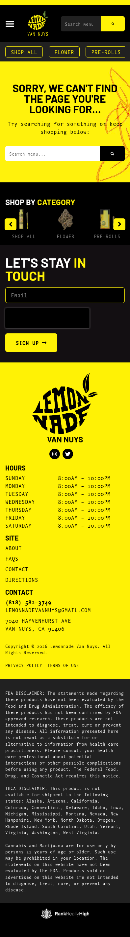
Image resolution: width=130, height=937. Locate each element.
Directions (21, 579)
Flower (64, 52)
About (13, 547)
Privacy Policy (23, 665)
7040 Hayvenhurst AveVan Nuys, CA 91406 (38, 624)
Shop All (24, 52)
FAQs (11, 558)
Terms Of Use (63, 665)
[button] (9, 23)
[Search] (113, 23)
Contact (16, 569)
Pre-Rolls (106, 52)
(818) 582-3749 (28, 602)
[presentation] (47, 318)
